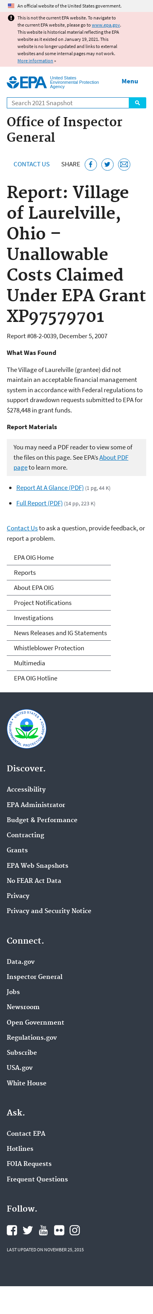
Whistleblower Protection (49, 648)
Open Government (35, 1023)
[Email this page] (124, 164)
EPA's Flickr (59, 1230)
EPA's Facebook (12, 1230)
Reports (25, 572)
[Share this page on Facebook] (91, 164)
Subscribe (22, 1053)
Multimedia (29, 663)
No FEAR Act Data (34, 881)
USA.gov (20, 1068)
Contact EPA (26, 1134)
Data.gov (21, 962)
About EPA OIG (34, 587)
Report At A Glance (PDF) (50, 487)
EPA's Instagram (75, 1230)
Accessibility (26, 790)
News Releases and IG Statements (60, 632)
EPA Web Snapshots (37, 866)
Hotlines (20, 1149)
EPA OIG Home (34, 557)
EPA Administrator (36, 805)
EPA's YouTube (43, 1230)
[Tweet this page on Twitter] (107, 164)
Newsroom (23, 1007)
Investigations (33, 617)
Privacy (18, 896)
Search (137, 102)
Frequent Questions (37, 1179)
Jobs (13, 992)
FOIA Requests (29, 1164)
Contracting (25, 835)
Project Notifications (43, 602)
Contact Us (32, 164)
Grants (17, 850)
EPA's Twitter (28, 1230)
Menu (130, 81)
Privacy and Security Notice (49, 911)
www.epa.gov (106, 25)
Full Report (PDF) (39, 503)
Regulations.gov (32, 1038)
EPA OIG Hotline (35, 678)
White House (26, 1083)
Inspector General (34, 977)
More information (35, 61)
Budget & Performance (42, 820)
